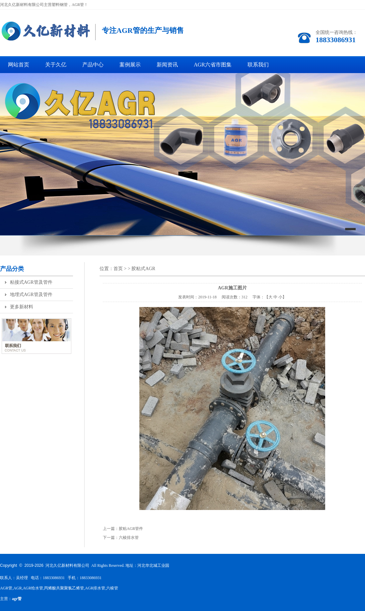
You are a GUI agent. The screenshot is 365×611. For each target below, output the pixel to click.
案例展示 (130, 64)
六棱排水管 (129, 537)
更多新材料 (21, 306)
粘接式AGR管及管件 (31, 282)
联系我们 (258, 64)
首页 (118, 268)
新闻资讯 (167, 64)
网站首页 (18, 64)
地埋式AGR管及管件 (31, 294)
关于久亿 (55, 64)
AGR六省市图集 (213, 64)
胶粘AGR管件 (131, 528)
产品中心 (93, 64)
